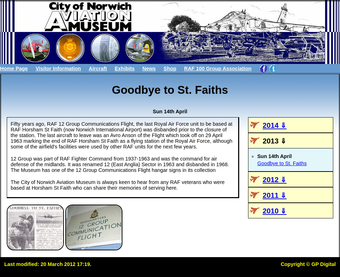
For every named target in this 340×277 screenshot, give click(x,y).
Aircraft (98, 68)
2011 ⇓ (274, 195)
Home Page (14, 68)
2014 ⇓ (274, 125)
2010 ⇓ (274, 211)
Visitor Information (58, 68)
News (149, 68)
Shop (170, 68)
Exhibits (125, 68)
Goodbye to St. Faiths (282, 163)
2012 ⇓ (274, 180)
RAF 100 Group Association (218, 68)
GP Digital (323, 264)
